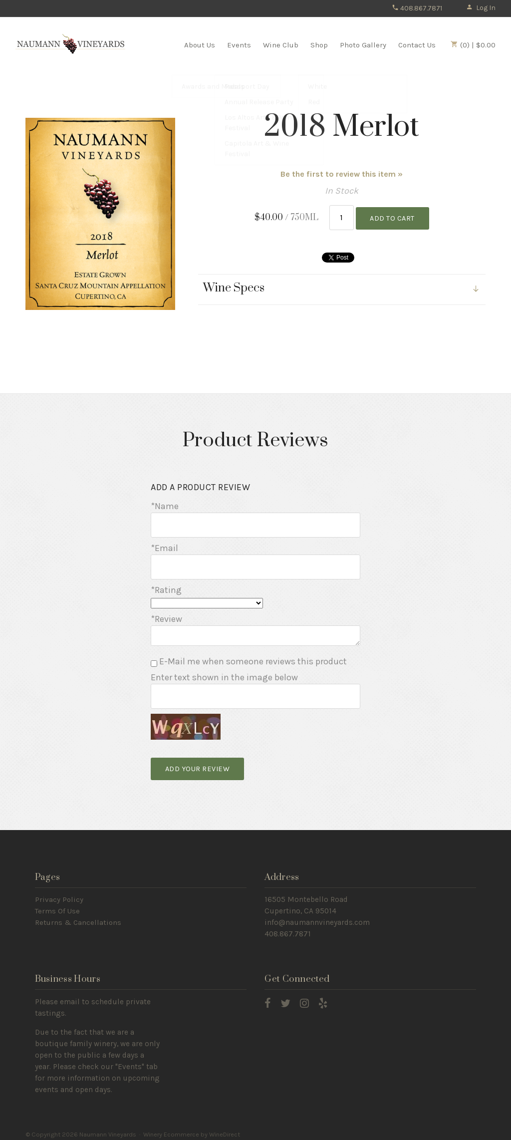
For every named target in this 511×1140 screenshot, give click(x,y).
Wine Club (280, 44)
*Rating (166, 586)
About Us (199, 44)
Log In (481, 7)
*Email (164, 546)
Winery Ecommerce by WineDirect (191, 1129)
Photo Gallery (363, 44)
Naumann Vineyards (70, 44)
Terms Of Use (57, 906)
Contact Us (417, 44)
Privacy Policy (59, 894)
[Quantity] (341, 217)
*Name (165, 506)
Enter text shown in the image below (224, 674)
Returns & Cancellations (78, 917)
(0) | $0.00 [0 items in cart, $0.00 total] (473, 44)
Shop (319, 44)
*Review (166, 615)
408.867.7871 (417, 8)
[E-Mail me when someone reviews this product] (154, 660)
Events (239, 44)
